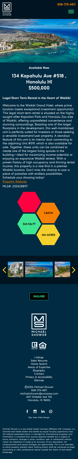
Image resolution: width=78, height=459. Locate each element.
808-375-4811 (66, 4)
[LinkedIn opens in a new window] (43, 411)
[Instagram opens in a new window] (35, 411)
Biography (39, 370)
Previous (11, 270)
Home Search (39, 364)
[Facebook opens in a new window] (27, 411)
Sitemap (39, 380)
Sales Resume (39, 360)
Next (72, 270)
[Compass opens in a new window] (50, 411)
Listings (39, 357)
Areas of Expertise (39, 367)
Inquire (39, 296)
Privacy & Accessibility (39, 377)
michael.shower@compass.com (39, 393)
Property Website (15, 182)
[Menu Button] (71, 11)
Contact (39, 373)
